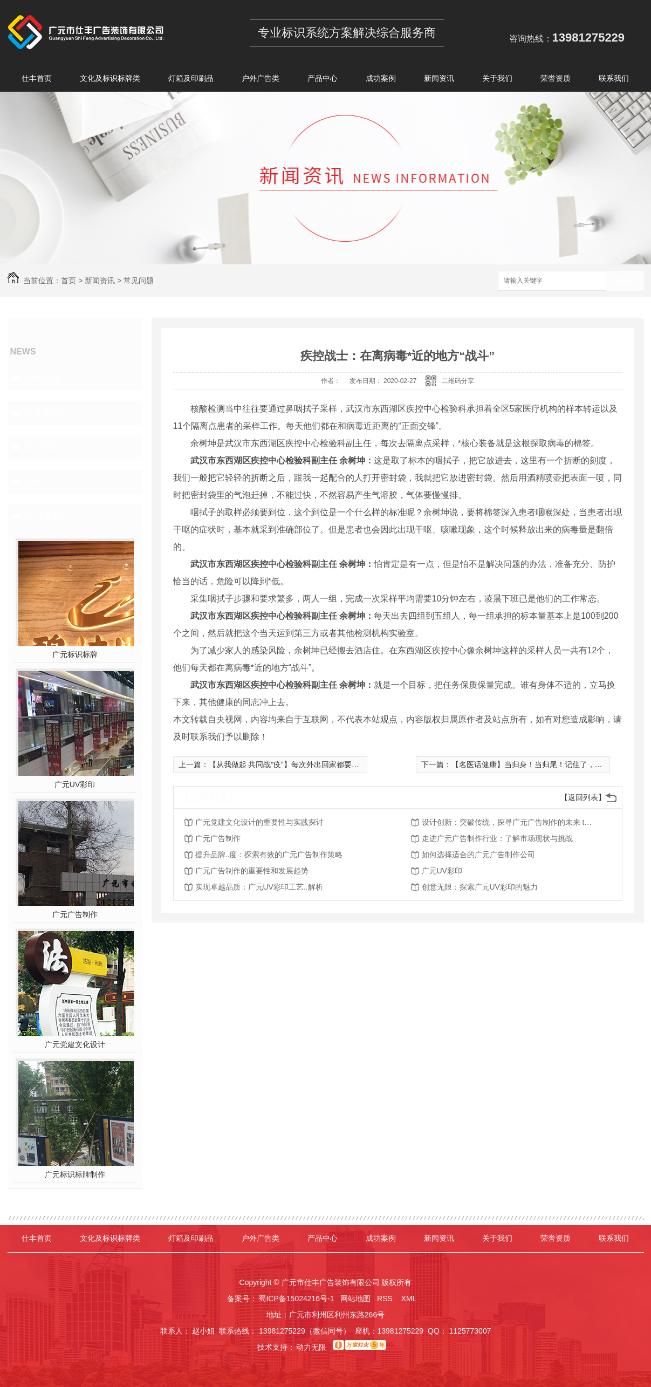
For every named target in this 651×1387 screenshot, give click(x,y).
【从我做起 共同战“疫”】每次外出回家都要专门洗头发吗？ (307, 764)
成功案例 (381, 80)
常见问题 (139, 280)
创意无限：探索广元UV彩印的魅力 (480, 887)
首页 (68, 280)
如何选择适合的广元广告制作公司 (478, 854)
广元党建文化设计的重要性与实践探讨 (259, 822)
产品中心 (322, 80)
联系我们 (614, 80)
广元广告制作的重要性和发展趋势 (252, 870)
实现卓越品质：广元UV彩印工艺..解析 (259, 887)
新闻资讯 (439, 80)
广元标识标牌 (75, 654)
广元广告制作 (75, 914)
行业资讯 (43, 412)
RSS (386, 1298)
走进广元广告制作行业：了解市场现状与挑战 (497, 838)
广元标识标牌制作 (75, 1174)
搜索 (625, 281)
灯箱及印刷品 (191, 80)
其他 (33, 481)
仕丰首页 (37, 80)
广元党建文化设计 (75, 1044)
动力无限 (311, 1347)
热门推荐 (43, 516)
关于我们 (497, 80)
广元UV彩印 (74, 784)
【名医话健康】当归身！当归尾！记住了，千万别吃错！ (545, 764)
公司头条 (43, 378)
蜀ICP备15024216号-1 (296, 1298)
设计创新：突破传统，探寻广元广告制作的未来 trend (508, 822)
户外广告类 (260, 80)
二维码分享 (458, 381)
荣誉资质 (555, 80)
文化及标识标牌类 (110, 80)
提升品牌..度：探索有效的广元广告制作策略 (269, 854)
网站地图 (355, 1298)
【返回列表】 (583, 797)
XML (410, 1298)
